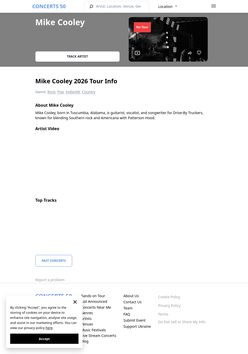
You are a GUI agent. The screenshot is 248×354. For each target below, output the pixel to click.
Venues (87, 324)
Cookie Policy (169, 296)
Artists (86, 318)
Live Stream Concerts (98, 335)
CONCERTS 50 (49, 6)
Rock (51, 91)
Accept (44, 338)
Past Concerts (54, 260)
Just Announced (94, 301)
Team (128, 308)
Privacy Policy (169, 305)
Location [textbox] (165, 6)
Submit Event (134, 320)
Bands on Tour (93, 295)
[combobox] (167, 7)
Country (89, 91)
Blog (84, 341)
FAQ (126, 314)
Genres (87, 312)
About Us (131, 295)
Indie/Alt (73, 91)
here (49, 327)
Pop (60, 91)
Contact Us (132, 301)
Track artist (77, 56)
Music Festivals (93, 330)
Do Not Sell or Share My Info (181, 321)
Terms (163, 314)
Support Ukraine (137, 326)
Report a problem (50, 279)
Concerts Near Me (96, 307)
